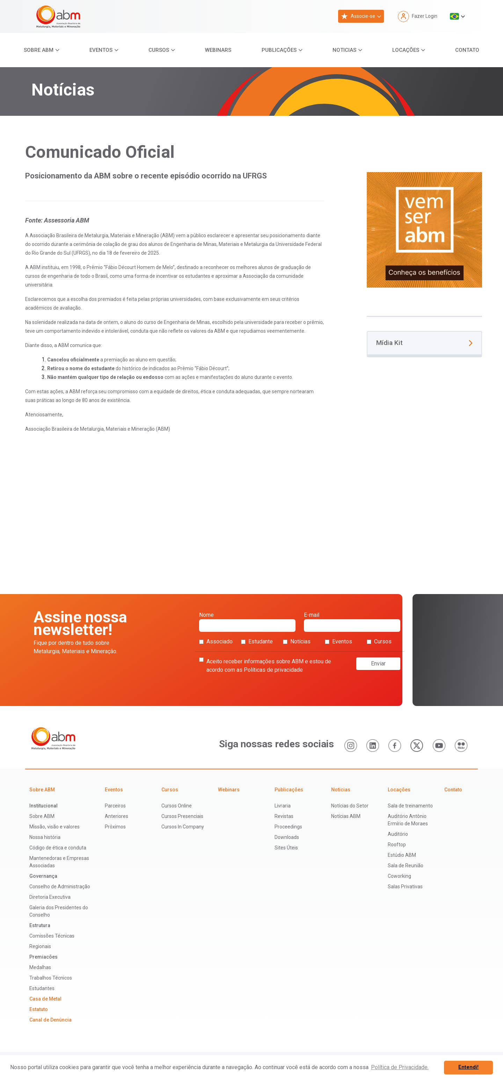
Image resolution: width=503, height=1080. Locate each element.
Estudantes (41, 988)
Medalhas (40, 967)
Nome (247, 622)
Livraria (283, 806)
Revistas (284, 816)
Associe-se (358, 16)
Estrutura (39, 925)
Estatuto (38, 1009)
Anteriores (116, 816)
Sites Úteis (286, 847)
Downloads (287, 837)
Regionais (40, 946)
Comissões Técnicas (51, 936)
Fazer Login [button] (417, 16)
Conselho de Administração (59, 886)
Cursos (158, 50)
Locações (405, 50)
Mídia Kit (424, 343)
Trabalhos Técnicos (50, 978)
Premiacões (43, 957)
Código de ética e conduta (57, 847)
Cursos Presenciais (182, 816)
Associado (216, 641)
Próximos (115, 827)
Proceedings (288, 827)
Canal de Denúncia (50, 1020)
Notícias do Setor (350, 806)
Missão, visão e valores (54, 827)
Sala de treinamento (410, 806)
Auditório (398, 834)
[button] (457, 16)
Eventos (100, 50)
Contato (467, 50)
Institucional (43, 806)
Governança (43, 876)
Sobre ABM (38, 50)
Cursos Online (176, 806)
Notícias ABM (345, 816)
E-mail (352, 622)
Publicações (279, 50)
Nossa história (44, 837)
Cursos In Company (182, 827)
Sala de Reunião (405, 865)
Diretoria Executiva (50, 897)
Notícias (297, 641)
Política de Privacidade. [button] (400, 1067)
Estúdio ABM (402, 855)
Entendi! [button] (468, 1067)
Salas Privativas (405, 886)
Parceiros (115, 806)
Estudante (257, 641)
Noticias (344, 50)
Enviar (378, 663)
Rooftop (397, 844)
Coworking (399, 876)
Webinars (218, 50)
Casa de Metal (45, 999)
